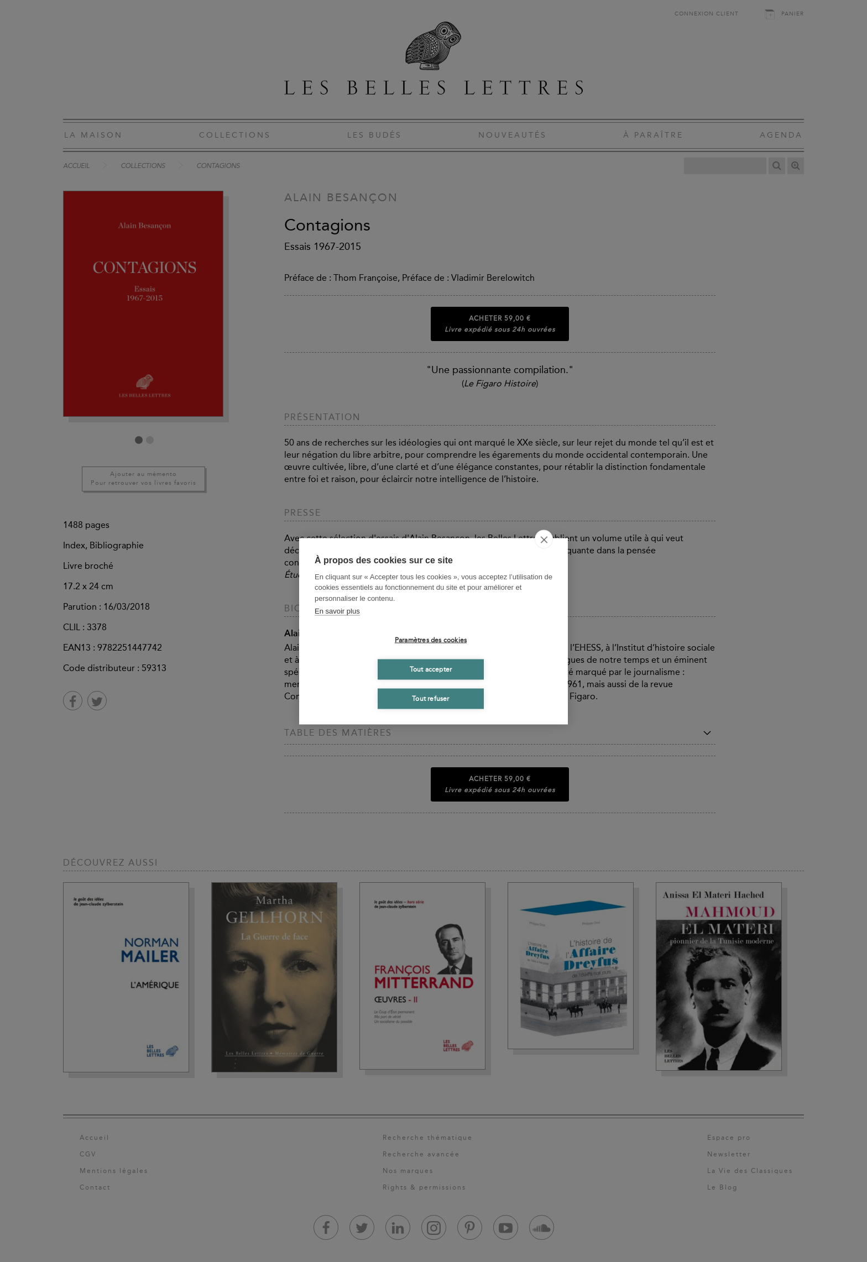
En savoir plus (337, 611)
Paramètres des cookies (431, 640)
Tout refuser (430, 699)
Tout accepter (431, 669)
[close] (544, 539)
